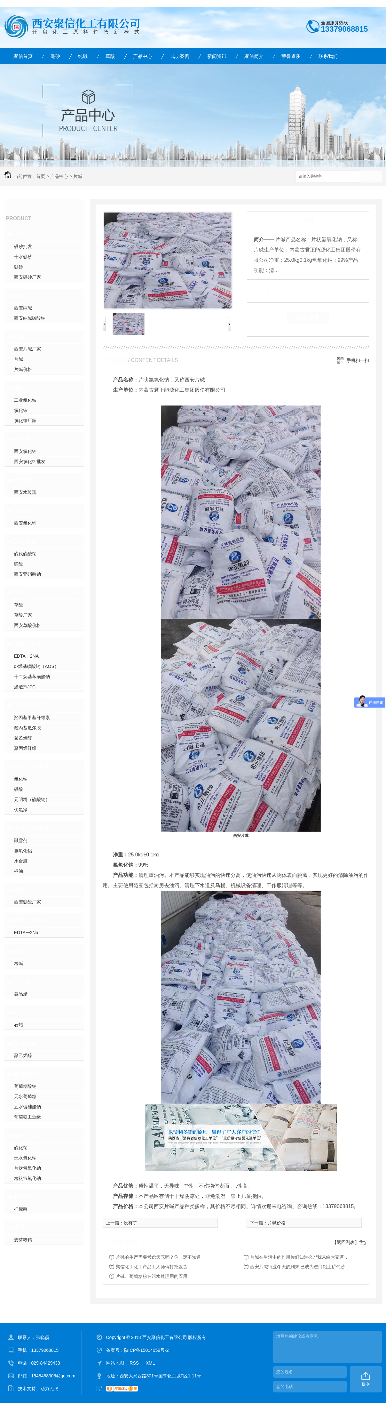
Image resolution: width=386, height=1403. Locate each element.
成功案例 (179, 56)
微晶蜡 (22, 982)
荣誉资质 (291, 56)
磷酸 (18, 563)
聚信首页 (23, 56)
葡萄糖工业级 (27, 1116)
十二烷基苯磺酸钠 (32, 676)
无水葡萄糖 (25, 1096)
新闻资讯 (216, 56)
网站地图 (115, 1363)
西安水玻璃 (25, 492)
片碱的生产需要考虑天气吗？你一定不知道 (158, 1257)
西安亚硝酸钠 (27, 574)
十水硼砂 (23, 256)
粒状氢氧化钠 (27, 1178)
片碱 (77, 176)
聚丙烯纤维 (25, 748)
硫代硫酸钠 (25, 553)
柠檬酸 (22, 1197)
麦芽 (20, 1227)
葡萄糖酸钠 (28, 1074)
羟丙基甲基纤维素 (32, 717)
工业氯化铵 (25, 400)
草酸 (110, 56)
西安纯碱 (23, 307)
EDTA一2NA (26, 656)
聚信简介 (254, 56)
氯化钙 (22, 511)
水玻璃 (22, 480)
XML (150, 1363)
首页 (40, 176)
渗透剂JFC (25, 686)
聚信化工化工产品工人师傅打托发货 (151, 1266)
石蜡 (20, 1012)
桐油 (18, 871)
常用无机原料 (31, 767)
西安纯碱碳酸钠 (29, 318)
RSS (135, 1363)
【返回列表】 (345, 1242)
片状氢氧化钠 (27, 1168)
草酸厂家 (23, 615)
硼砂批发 (23, 246)
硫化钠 (21, 1147)
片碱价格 (23, 369)
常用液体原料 (31, 828)
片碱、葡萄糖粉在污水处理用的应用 (151, 1276)
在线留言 (307, 318)
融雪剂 (21, 840)
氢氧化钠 (25, 1135)
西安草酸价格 (27, 625)
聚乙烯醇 (23, 738)
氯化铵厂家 (25, 420)
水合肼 (21, 860)
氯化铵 (22, 388)
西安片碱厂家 (27, 348)
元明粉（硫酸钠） (32, 799)
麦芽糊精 (23, 1239)
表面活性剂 (28, 644)
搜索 (371, 177)
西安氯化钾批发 (29, 461)
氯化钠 (21, 779)
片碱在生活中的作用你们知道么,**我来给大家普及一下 (301, 1257)
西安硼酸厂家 (27, 901)
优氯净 (21, 809)
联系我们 (328, 56)
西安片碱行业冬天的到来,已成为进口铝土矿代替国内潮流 (301, 1266)
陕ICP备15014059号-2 (146, 1350)
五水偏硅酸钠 (27, 1106)
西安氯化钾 (25, 451)
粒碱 (20, 951)
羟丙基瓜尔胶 (27, 727)
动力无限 (49, 1388)
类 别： (265, 289)
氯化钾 (22, 439)
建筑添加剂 (28, 705)
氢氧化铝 (23, 850)
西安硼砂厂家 (27, 277)
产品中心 (142, 56)
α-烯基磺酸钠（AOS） (36, 666)
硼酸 (18, 789)
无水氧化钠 (25, 1157)
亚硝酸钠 (25, 541)
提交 (366, 1384)
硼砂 (55, 56)
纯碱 (83, 56)
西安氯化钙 (25, 522)
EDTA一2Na (29, 920)
